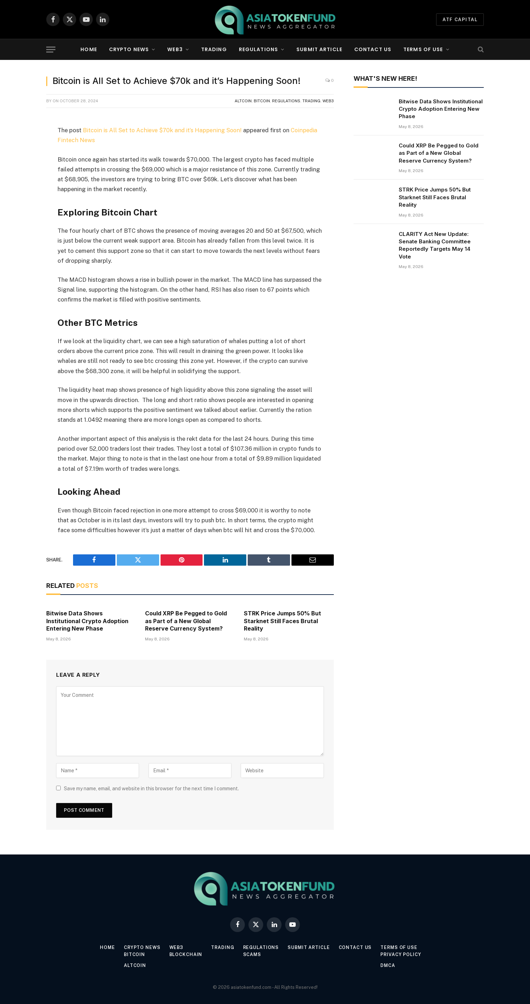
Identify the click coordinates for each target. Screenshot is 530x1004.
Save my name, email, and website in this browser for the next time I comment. (151, 788)
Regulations (258, 49)
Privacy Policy (403, 954)
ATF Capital (459, 19)
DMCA (389, 964)
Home (88, 49)
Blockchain (184, 954)
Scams (252, 954)
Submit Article (319, 49)
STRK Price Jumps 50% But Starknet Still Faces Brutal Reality (282, 620)
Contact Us (372, 49)
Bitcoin (262, 101)
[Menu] (50, 49)
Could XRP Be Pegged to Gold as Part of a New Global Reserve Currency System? (186, 620)
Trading (214, 49)
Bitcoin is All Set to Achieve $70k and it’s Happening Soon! (162, 130)
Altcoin (243, 101)
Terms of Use (423, 49)
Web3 (174, 49)
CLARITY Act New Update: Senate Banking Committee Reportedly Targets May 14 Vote (435, 245)
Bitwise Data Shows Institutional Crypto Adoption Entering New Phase (87, 620)
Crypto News (129, 49)
